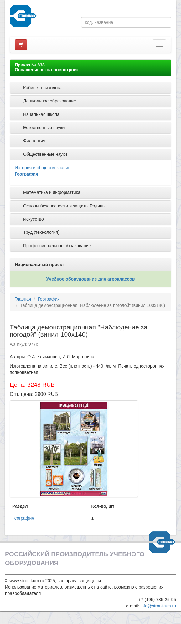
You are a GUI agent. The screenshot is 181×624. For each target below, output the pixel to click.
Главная (22, 299)
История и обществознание (42, 167)
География (26, 173)
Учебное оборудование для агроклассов (90, 278)
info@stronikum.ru (158, 605)
